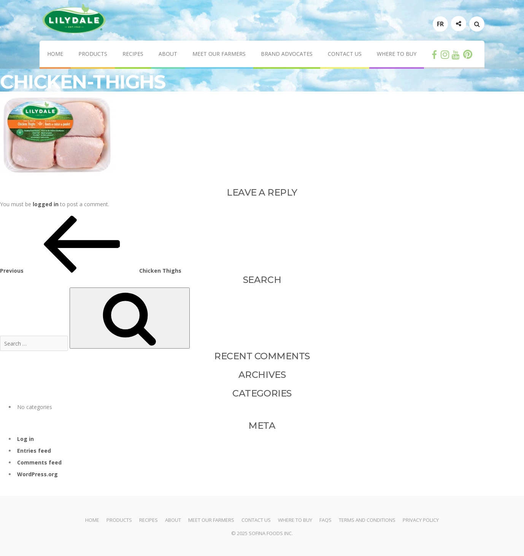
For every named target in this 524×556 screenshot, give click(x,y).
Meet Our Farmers (219, 53)
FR (440, 24)
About (168, 53)
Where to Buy (396, 53)
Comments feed (39, 462)
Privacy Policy (421, 520)
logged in (46, 204)
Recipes (132, 53)
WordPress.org (37, 474)
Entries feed (34, 450)
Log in (25, 438)
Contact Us (345, 53)
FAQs (325, 520)
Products (92, 53)
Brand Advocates (287, 53)
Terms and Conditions (367, 520)
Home (55, 53)
